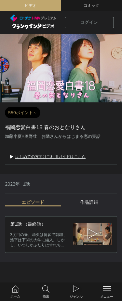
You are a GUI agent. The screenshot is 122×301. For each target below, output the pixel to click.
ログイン (89, 22)
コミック (91, 5)
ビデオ (30, 5)
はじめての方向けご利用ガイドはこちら (50, 156)
